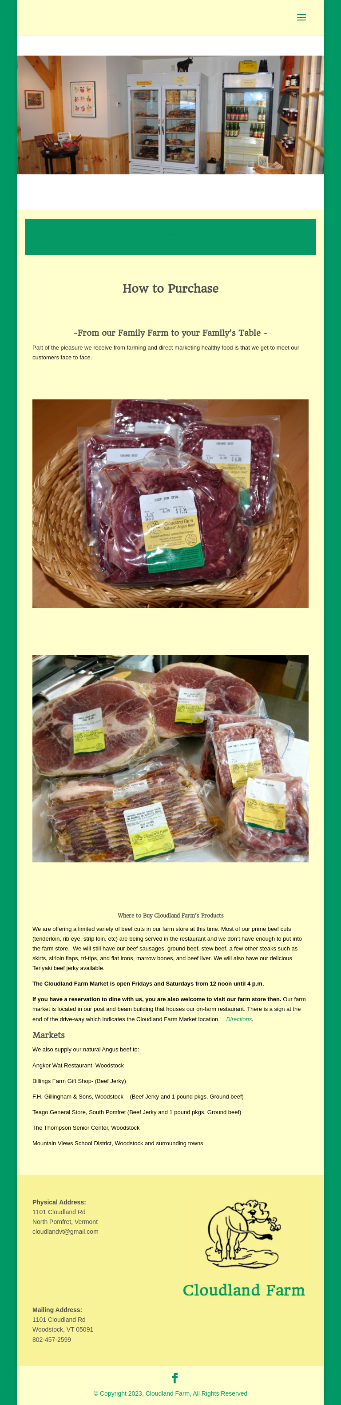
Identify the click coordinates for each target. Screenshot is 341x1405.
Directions (239, 1019)
